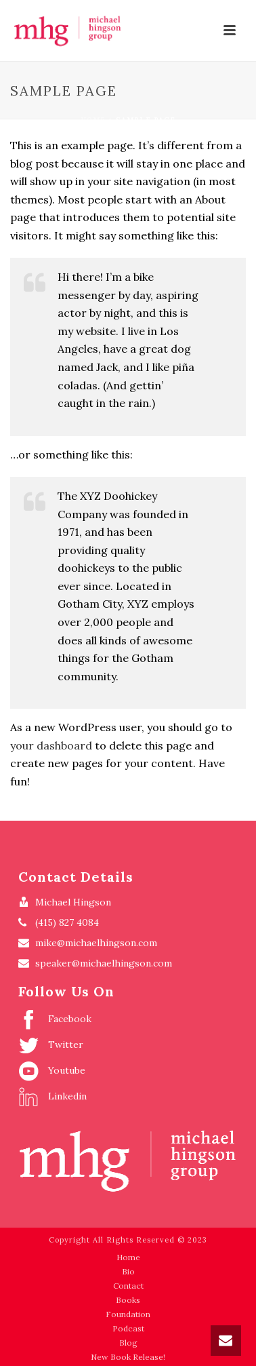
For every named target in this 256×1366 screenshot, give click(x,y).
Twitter (50, 1045)
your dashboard (51, 745)
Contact (128, 1286)
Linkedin (52, 1097)
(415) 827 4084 (67, 922)
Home (93, 119)
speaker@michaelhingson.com (103, 963)
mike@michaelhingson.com (96, 943)
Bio (128, 1271)
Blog (128, 1343)
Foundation (128, 1314)
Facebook (54, 1019)
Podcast (128, 1328)
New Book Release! (128, 1357)
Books (128, 1300)
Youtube (51, 1071)
